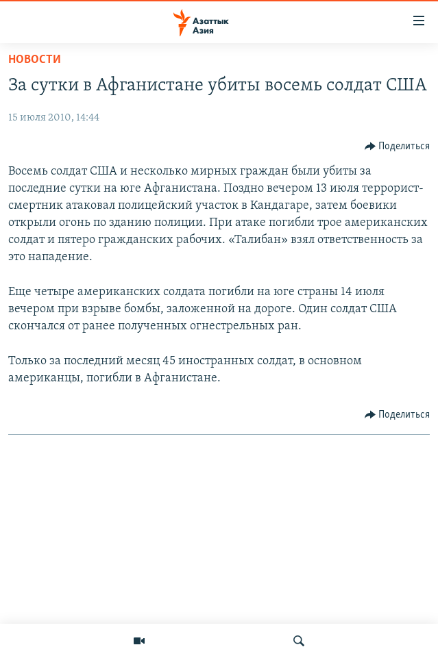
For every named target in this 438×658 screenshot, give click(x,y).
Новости (34, 59)
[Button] (397, 146)
